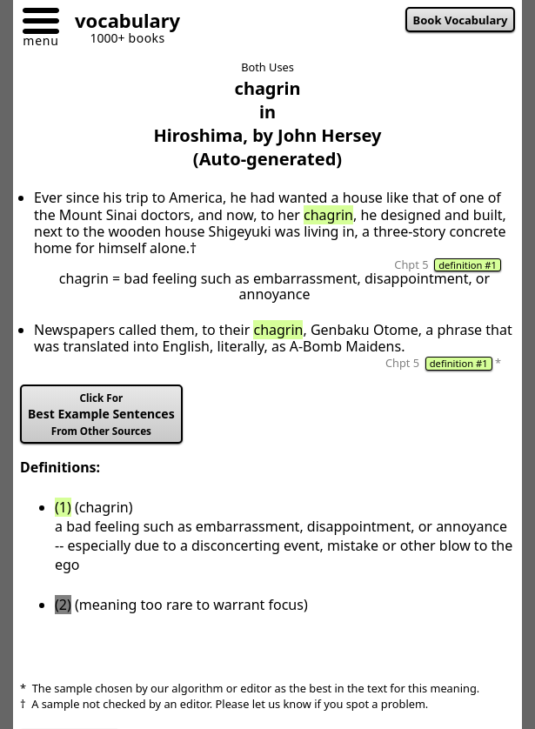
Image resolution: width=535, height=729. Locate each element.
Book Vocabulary (460, 20)
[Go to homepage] (121, 23)
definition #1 (467, 264)
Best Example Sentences (101, 414)
